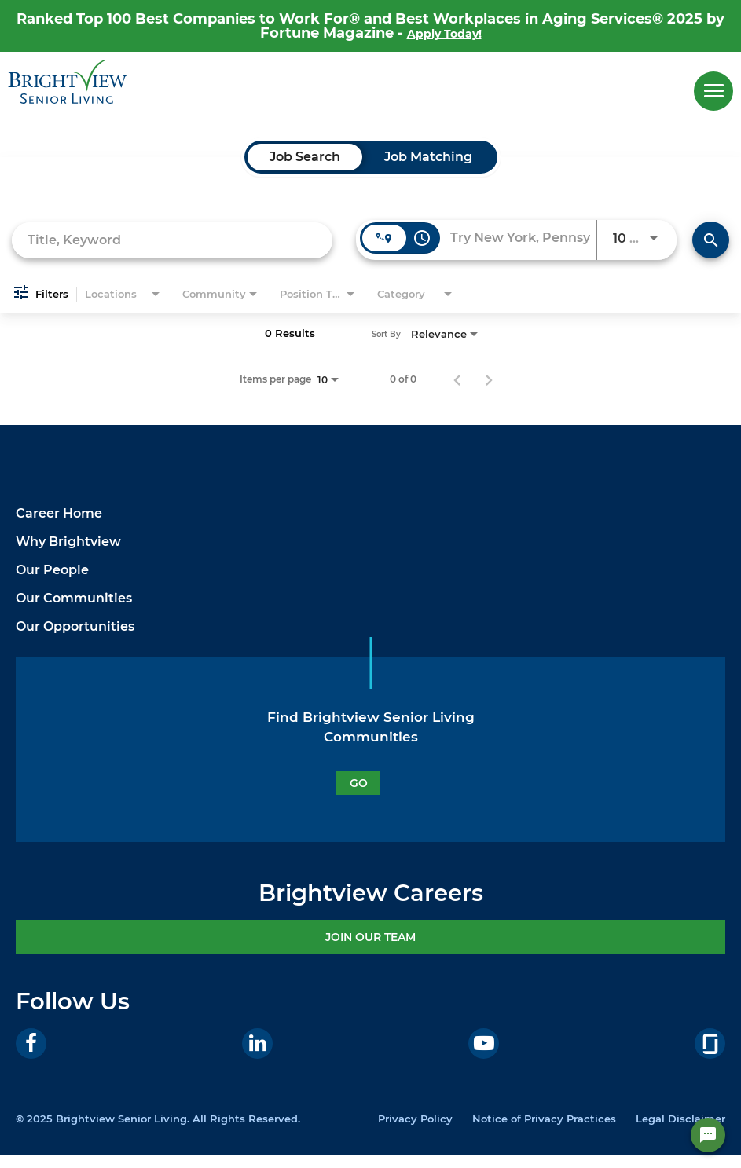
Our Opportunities (75, 626)
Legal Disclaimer (680, 1118)
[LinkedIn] (257, 1043)
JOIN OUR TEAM (370, 937)
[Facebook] (31, 1043)
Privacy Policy (415, 1118)
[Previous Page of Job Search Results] (457, 379)
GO (359, 783)
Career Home (59, 513)
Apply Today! (444, 34)
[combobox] (172, 240)
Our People (52, 569)
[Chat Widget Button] (708, 1135)
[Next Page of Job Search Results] (488, 379)
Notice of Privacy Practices (544, 1118)
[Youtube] (483, 1043)
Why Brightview (68, 541)
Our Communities (74, 598)
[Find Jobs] (710, 240)
